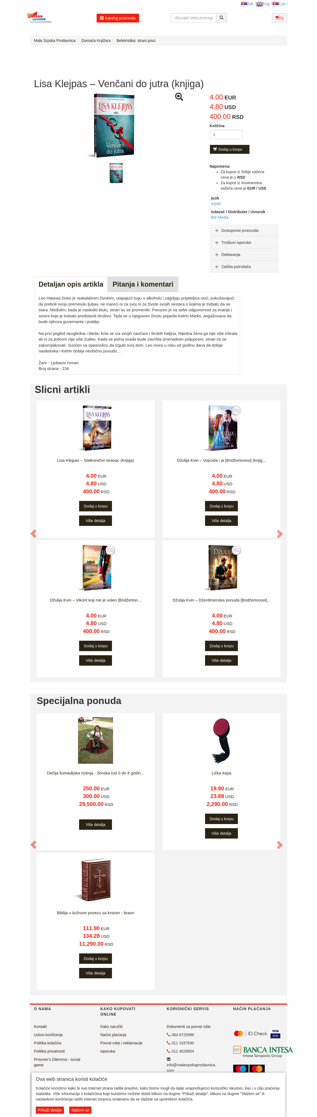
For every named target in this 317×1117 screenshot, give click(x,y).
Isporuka (107, 1051)
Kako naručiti (111, 1026)
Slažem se (80, 1110)
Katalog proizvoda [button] (118, 18)
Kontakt (40, 1026)
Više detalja (95, 520)
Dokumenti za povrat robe (189, 1026)
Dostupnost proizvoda (236, 230)
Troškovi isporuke (232, 242)
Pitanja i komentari (143, 284)
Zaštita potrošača (232, 266)
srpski (216, 203)
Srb (247, 4)
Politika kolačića (47, 1043)
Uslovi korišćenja (48, 1035)
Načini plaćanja (113, 1035)
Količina (217, 126)
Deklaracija (227, 254)
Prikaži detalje (50, 1110)
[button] (34, 533)
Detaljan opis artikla (71, 284)
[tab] (244, 230)
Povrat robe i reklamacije (121, 1043)
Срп (279, 4)
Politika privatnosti (49, 1051)
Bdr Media (220, 217)
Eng (263, 4)
